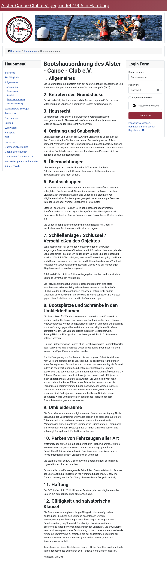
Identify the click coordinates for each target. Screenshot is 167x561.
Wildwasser (11, 127)
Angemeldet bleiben (142, 97)
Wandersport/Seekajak (17, 108)
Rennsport (10, 113)
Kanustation (11, 87)
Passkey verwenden (145, 106)
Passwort (133, 84)
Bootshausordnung (16, 99)
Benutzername (136, 72)
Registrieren (136, 130)
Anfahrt (10, 95)
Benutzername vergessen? (142, 126)
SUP (7, 137)
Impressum (11, 142)
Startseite (10, 72)
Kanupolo (10, 132)
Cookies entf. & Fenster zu (19, 156)
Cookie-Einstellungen (16, 151)
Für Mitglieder (12, 77)
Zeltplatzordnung (15, 103)
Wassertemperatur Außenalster (21, 161)
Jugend (9, 123)
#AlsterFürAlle (12, 166)
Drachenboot (12, 118)
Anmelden (145, 115)
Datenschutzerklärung (16, 147)
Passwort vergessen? (139, 123)
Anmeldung (12, 91)
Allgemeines (11, 82)
